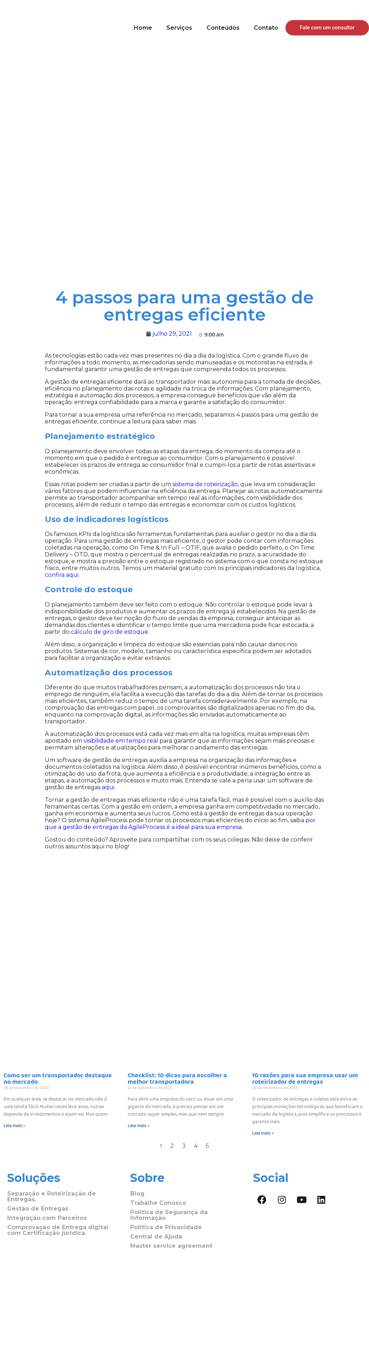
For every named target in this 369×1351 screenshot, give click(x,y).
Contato (266, 27)
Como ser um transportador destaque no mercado (58, 1078)
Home (143, 27)
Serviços (179, 27)
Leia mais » (14, 1125)
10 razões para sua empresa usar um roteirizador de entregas (305, 1078)
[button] (327, 27)
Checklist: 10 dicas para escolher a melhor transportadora (177, 1078)
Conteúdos (223, 27)
